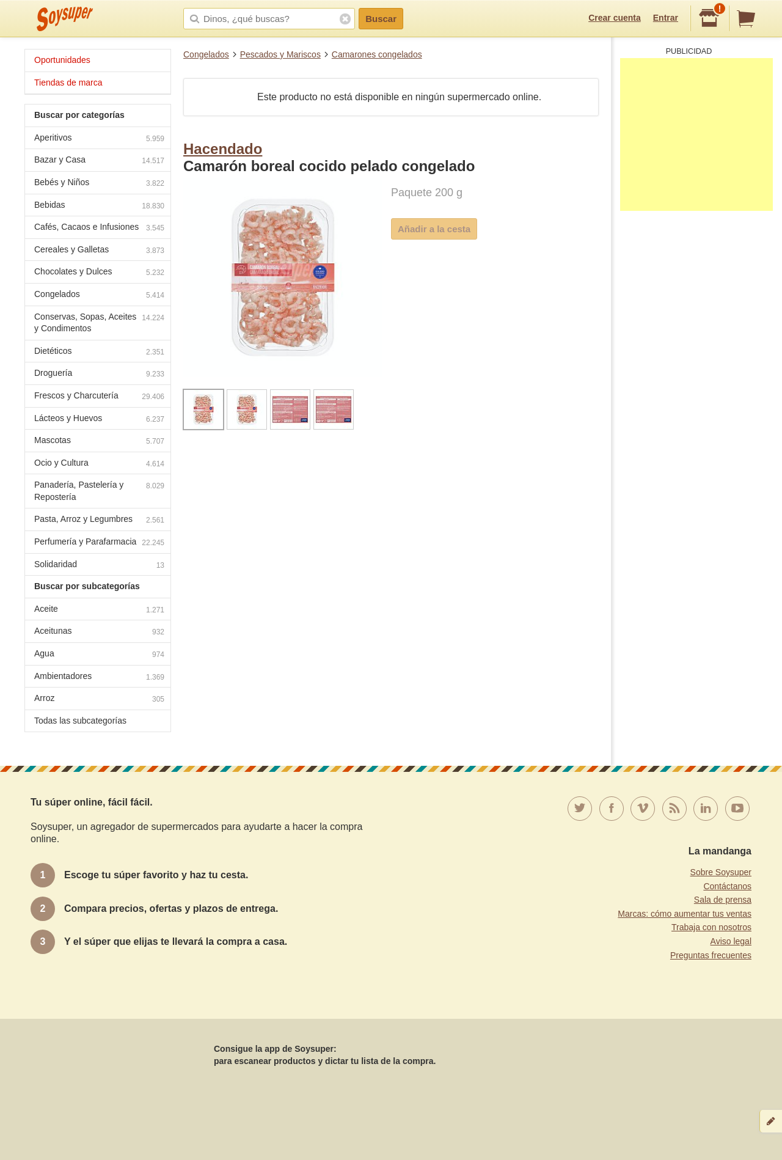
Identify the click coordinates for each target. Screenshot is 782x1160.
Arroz (99, 699)
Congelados (206, 54)
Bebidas (99, 206)
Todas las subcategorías (80, 720)
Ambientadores (99, 677)
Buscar (380, 18)
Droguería (99, 374)
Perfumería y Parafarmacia (99, 543)
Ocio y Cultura (99, 464)
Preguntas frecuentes (710, 955)
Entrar (665, 18)
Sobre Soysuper (720, 872)
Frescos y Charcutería (99, 397)
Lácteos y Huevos (99, 419)
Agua (99, 654)
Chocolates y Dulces (99, 272)
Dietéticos (99, 352)
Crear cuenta (614, 18)
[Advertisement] (696, 134)
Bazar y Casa (99, 161)
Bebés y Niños (99, 183)
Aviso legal (731, 941)
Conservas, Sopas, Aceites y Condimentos (99, 323)
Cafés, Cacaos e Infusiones (99, 228)
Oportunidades (62, 60)
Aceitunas (99, 632)
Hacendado (222, 149)
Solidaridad (99, 565)
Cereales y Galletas (99, 250)
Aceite (99, 610)
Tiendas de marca (68, 82)
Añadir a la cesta (434, 229)
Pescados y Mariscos (280, 54)
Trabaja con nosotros (711, 927)
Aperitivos (99, 139)
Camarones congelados (377, 54)
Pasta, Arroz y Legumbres (99, 520)
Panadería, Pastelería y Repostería (99, 491)
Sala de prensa (722, 900)
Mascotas (99, 441)
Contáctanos (727, 886)
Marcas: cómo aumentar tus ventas (684, 914)
